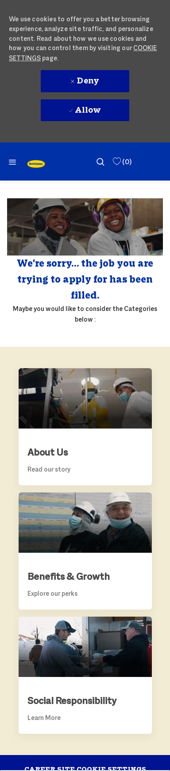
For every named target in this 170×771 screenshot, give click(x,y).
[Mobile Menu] (12, 161)
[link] (36, 164)
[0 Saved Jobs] (121, 162)
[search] (100, 161)
